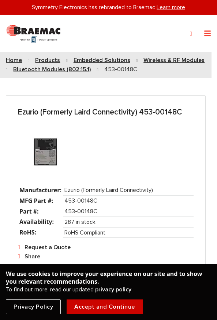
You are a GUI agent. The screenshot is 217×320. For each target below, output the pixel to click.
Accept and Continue (104, 307)
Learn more (171, 7)
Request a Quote (48, 247)
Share (32, 256)
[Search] (191, 33)
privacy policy (113, 289)
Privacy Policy (33, 307)
